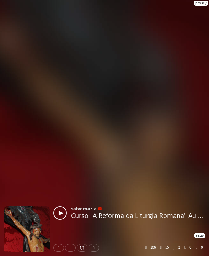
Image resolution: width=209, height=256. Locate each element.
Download (95, 247)
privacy (201, 3)
